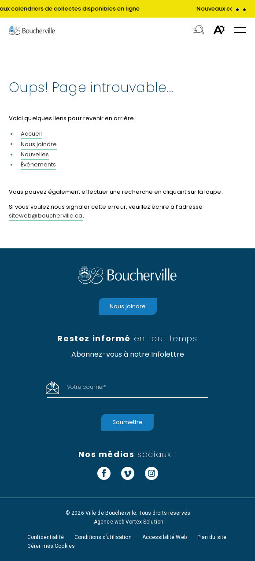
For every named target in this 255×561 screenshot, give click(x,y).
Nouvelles (35, 154)
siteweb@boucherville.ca (46, 215)
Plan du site (211, 537)
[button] (237, 9)
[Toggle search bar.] (198, 30)
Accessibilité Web (164, 537)
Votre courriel (86, 387)
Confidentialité (45, 537)
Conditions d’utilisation (103, 537)
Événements (38, 164)
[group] (127, 9)
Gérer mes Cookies (51, 546)
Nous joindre (39, 144)
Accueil (31, 133)
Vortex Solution (144, 522)
